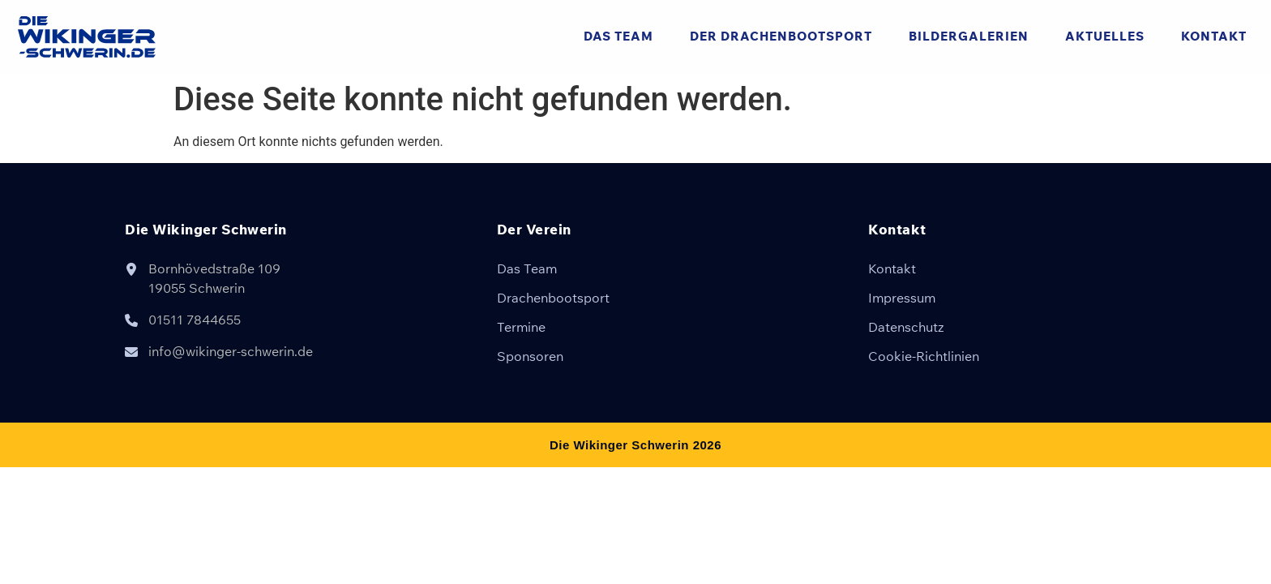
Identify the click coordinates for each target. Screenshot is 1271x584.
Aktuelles (1105, 36)
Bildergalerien (969, 36)
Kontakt (1214, 36)
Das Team (618, 36)
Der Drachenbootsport (781, 36)
